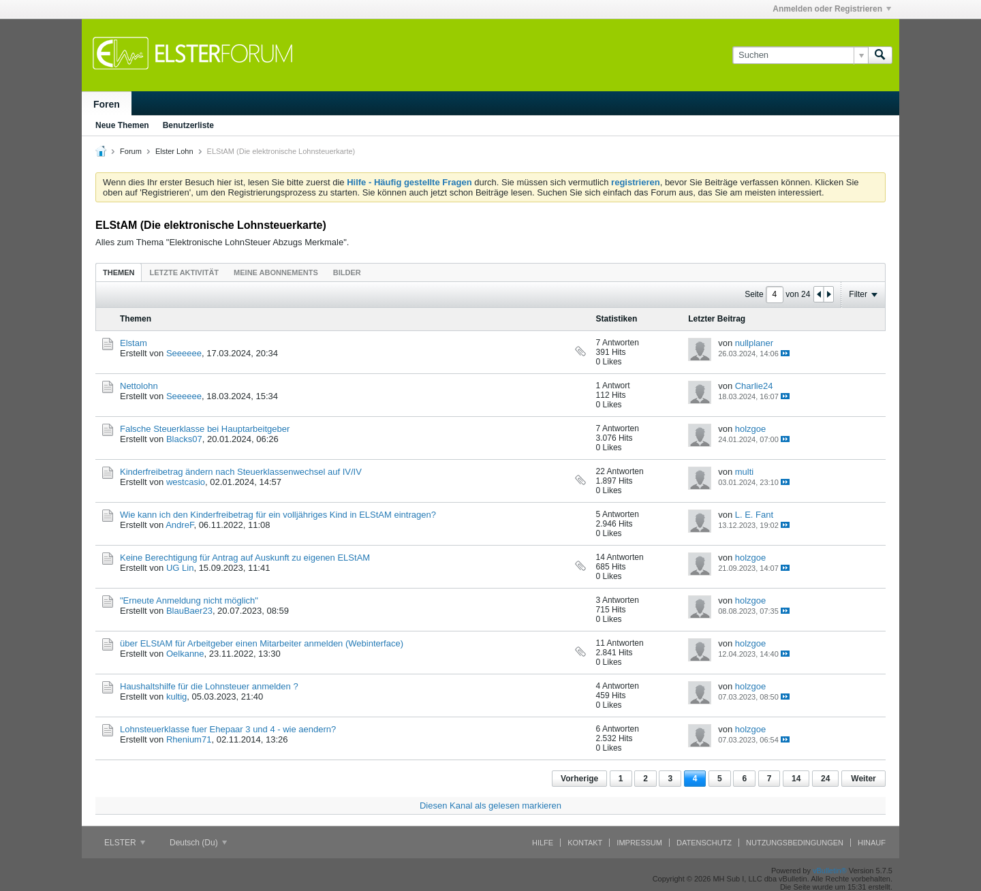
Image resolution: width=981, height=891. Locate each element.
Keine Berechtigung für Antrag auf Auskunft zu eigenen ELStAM (245, 557)
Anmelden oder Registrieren (832, 9)
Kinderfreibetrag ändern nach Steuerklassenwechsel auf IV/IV (241, 472)
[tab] (118, 272)
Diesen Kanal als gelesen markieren (490, 805)
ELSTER (124, 842)
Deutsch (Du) (198, 842)
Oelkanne (185, 653)
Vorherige (579, 778)
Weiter (863, 778)
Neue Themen (122, 125)
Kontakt (584, 843)
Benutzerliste (188, 125)
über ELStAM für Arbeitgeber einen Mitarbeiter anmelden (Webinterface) (261, 643)
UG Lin (179, 568)
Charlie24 (754, 386)
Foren (106, 104)
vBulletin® (830, 870)
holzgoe (750, 429)
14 (796, 778)
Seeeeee (184, 353)
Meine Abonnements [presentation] (276, 272)
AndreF (179, 525)
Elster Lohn (174, 151)
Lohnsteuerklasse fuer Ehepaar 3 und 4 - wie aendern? (228, 729)
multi (744, 472)
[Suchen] (800, 55)
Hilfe (542, 843)
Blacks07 (184, 439)
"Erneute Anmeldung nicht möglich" (189, 600)
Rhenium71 (189, 739)
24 (825, 778)
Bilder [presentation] (347, 272)
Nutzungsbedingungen (794, 843)
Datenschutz (704, 843)
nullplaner (754, 343)
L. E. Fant (754, 515)
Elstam (133, 343)
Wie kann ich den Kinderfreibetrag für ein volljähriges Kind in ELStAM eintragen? (278, 515)
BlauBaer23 (189, 611)
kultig (176, 696)
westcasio (185, 482)
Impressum (639, 843)
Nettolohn (139, 386)
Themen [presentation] (118, 272)
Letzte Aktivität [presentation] (184, 272)
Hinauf (872, 843)
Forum (131, 151)
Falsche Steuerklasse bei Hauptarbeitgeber (205, 429)
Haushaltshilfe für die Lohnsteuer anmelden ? (209, 686)
